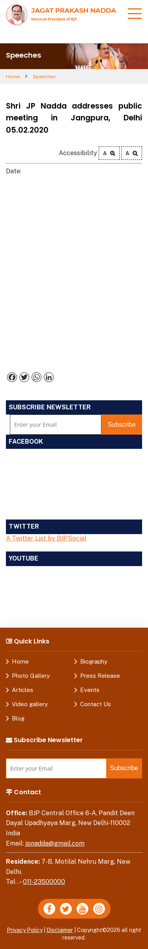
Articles (22, 689)
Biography (93, 661)
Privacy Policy (25, 930)
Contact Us (95, 704)
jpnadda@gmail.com (54, 843)
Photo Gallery (31, 675)
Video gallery (30, 704)
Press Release (100, 675)
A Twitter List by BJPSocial (46, 538)
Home (13, 76)
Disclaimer (60, 930)
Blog (18, 718)
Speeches (44, 76)
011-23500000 (44, 881)
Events (89, 689)
